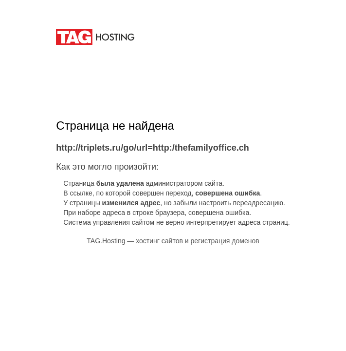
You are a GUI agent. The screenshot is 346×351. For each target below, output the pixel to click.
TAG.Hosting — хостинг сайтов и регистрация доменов (173, 241)
